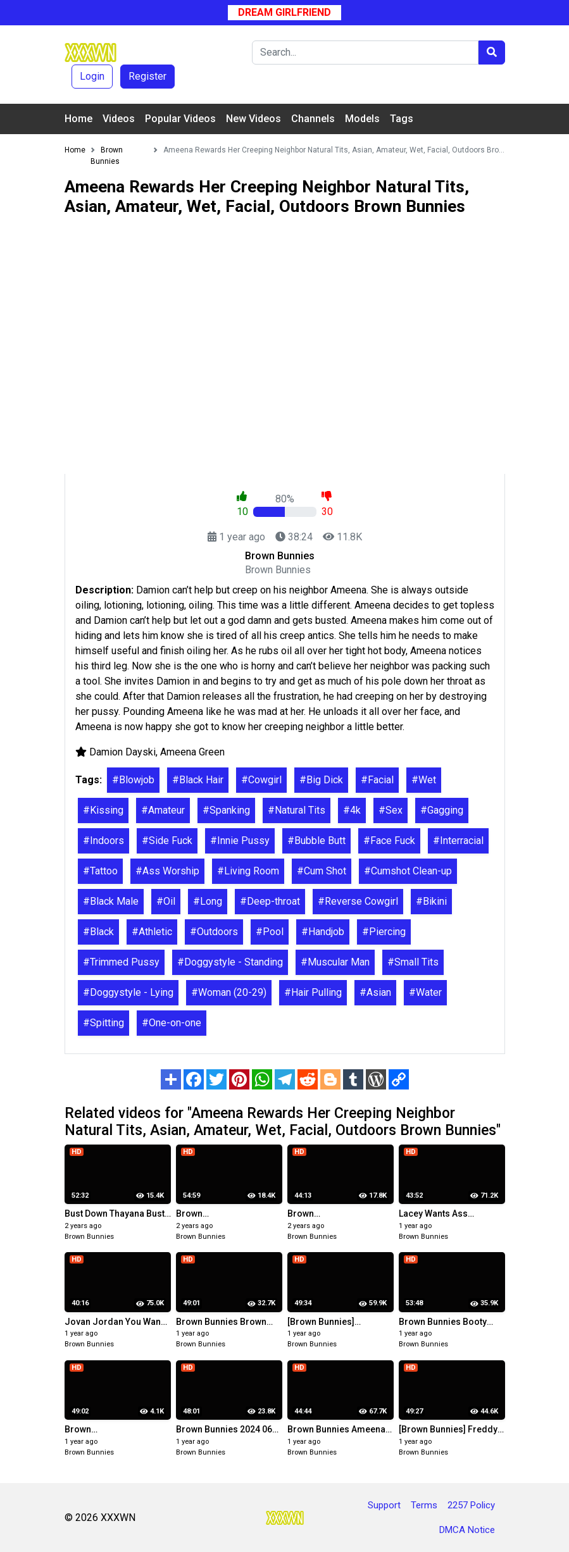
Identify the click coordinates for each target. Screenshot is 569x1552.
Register (147, 76)
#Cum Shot (321, 871)
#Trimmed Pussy (121, 962)
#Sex (390, 810)
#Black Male (111, 901)
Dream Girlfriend (284, 12)
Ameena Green (192, 752)
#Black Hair (197, 780)
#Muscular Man (335, 962)
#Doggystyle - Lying (128, 992)
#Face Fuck (389, 841)
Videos (119, 119)
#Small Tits (413, 962)
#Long (207, 901)
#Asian (375, 992)
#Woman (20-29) (228, 992)
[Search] (365, 52)
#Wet (423, 780)
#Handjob (322, 932)
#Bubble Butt (316, 841)
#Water (425, 992)
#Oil (165, 901)
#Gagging (441, 810)
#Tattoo (100, 871)
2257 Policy (471, 1505)
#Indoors (103, 841)
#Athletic (152, 932)
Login (92, 76)
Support (384, 1505)
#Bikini (431, 901)
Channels (313, 119)
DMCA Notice (467, 1530)
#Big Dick (321, 780)
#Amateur (163, 810)
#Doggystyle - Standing (230, 962)
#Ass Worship (167, 871)
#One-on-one (171, 1023)
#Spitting (103, 1023)
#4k (352, 810)
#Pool (270, 932)
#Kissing (103, 810)
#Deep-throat (270, 901)
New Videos (253, 119)
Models (362, 119)
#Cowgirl (261, 780)
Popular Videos (180, 119)
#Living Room (248, 871)
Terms (424, 1505)
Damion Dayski (122, 752)
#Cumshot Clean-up (408, 871)
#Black (98, 932)
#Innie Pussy (240, 841)
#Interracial (458, 841)
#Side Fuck (167, 841)
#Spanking (226, 810)
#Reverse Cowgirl (358, 901)
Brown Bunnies (89, 1236)
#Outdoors (214, 932)
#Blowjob (133, 780)
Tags (401, 119)
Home (78, 119)
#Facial (377, 780)
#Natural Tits (296, 810)
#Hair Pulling (313, 992)
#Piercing (384, 932)
